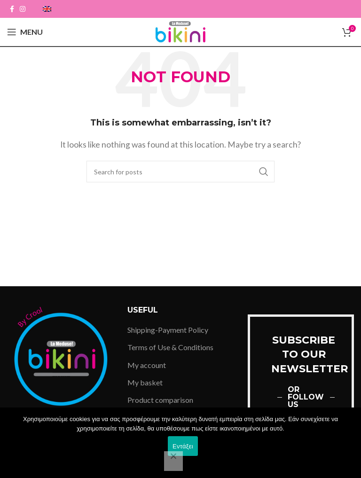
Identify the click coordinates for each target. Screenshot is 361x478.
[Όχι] (173, 461)
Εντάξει (183, 446)
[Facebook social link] (12, 9)
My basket (145, 382)
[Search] (180, 171)
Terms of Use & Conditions (170, 347)
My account (146, 364)
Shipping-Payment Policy (167, 329)
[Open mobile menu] (24, 32)
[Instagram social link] (22, 9)
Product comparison (160, 399)
